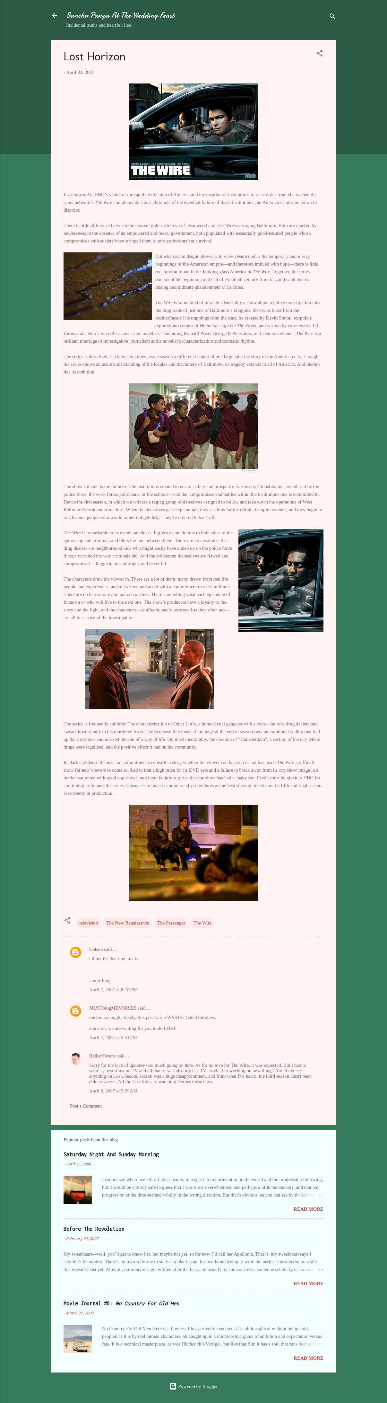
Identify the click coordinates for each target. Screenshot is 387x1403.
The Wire (202, 922)
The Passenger (171, 922)
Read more (308, 1209)
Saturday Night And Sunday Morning (111, 1154)
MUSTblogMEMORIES (113, 1008)
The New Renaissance (127, 922)
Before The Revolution (94, 1229)
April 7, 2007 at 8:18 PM (113, 989)
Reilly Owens (102, 1055)
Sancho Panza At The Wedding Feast (120, 15)
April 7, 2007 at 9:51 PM (113, 1037)
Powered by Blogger (193, 1386)
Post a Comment (86, 1106)
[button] (319, 54)
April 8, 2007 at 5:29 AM (113, 1090)
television (88, 922)
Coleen (96, 949)
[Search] (332, 17)
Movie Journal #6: (121, 1303)
